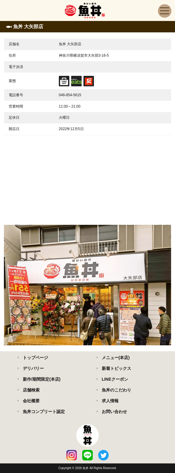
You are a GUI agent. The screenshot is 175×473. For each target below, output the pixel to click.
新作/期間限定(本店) (41, 379)
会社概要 (31, 400)
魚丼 (86, 468)
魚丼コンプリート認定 (44, 411)
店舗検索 (31, 390)
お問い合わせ (114, 411)
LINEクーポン (115, 379)
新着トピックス (116, 368)
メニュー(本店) (116, 357)
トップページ (35, 357)
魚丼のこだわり (116, 390)
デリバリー (33, 368)
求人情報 (110, 400)
